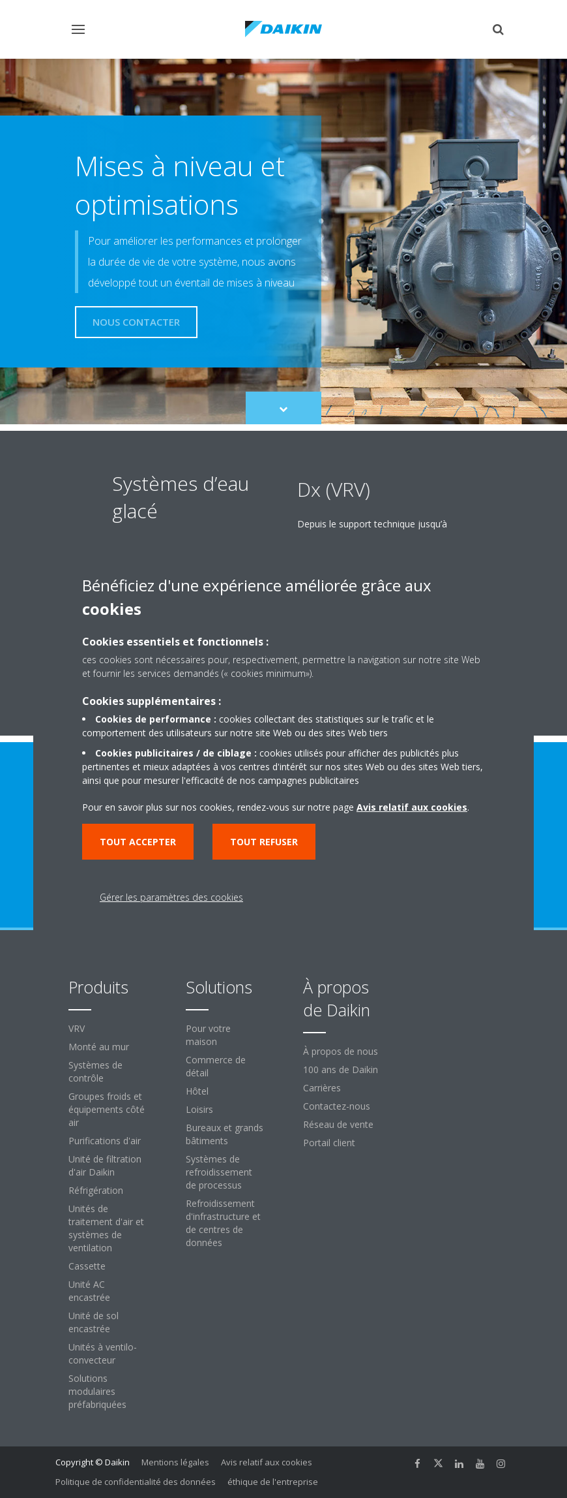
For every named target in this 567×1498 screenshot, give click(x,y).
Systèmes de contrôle (95, 1071)
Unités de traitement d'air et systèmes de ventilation (106, 1228)
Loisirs (199, 1109)
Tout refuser (264, 841)
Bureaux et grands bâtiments (224, 1134)
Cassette (87, 1266)
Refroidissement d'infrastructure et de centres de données (223, 1223)
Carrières (322, 1088)
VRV (76, 1028)
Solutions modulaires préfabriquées (97, 1391)
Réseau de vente (338, 1124)
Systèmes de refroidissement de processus (219, 1172)
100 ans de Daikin (340, 1069)
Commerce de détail (216, 1066)
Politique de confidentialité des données (135, 1482)
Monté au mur (98, 1046)
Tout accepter (138, 841)
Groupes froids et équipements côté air (106, 1109)
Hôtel (197, 1091)
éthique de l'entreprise (272, 1482)
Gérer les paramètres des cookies (171, 897)
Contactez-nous (336, 1106)
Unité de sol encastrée (93, 1322)
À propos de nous (340, 1051)
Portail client (329, 1142)
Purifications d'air (104, 1140)
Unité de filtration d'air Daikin (104, 1165)
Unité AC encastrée (89, 1290)
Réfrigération (95, 1190)
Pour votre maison (208, 1035)
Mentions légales (175, 1462)
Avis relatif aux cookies (266, 1462)
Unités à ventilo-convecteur (102, 1353)
